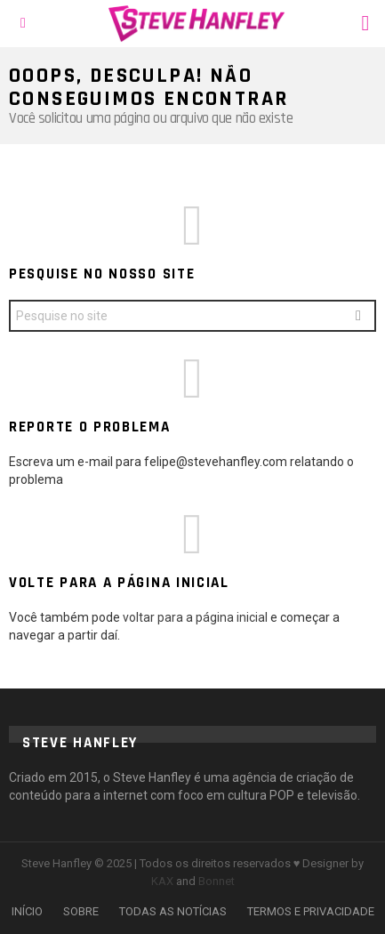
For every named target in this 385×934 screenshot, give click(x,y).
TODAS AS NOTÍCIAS (173, 911)
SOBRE (81, 911)
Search (358, 318)
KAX (162, 881)
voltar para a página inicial (196, 617)
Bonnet (216, 881)
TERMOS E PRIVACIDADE (310, 911)
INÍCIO (27, 911)
